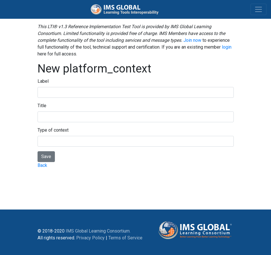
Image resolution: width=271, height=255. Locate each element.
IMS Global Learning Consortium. (98, 231)
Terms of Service (125, 238)
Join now (192, 40)
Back (42, 165)
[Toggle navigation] (258, 9)
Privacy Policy (90, 238)
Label (43, 81)
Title (42, 105)
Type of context (53, 130)
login (226, 47)
